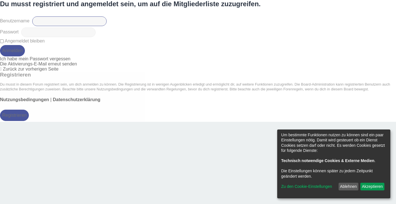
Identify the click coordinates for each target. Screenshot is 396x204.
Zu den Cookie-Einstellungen (306, 186)
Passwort (9, 31)
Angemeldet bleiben (22, 41)
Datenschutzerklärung (76, 99)
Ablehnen (348, 186)
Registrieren (14, 115)
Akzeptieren (372, 186)
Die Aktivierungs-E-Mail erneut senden (38, 63)
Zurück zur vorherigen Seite (31, 69)
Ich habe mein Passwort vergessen (35, 58)
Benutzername (14, 20)
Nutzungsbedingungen (24, 99)
